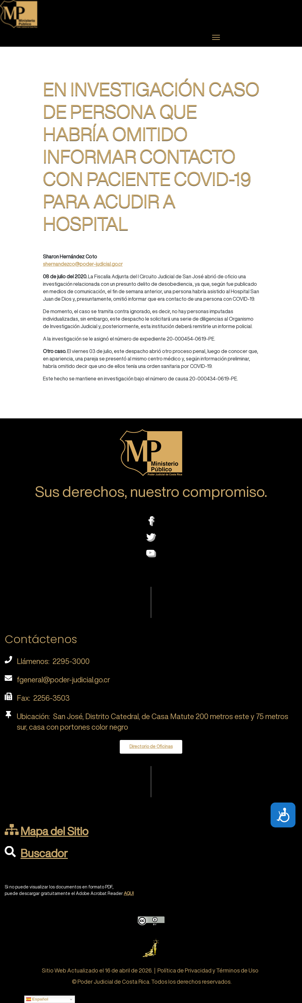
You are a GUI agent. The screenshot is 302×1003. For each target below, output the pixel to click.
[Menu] (216, 37)
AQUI (129, 893)
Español (37, 999)
